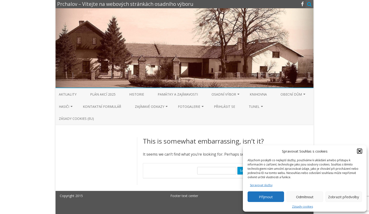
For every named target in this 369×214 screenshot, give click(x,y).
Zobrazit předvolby (343, 196)
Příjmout (266, 196)
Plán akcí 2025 (103, 94)
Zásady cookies (302, 207)
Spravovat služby (261, 185)
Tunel (254, 106)
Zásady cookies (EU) (76, 118)
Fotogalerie (189, 106)
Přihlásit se (224, 106)
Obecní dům (291, 94)
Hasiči (64, 106)
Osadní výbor (224, 94)
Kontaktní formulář (102, 106)
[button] (359, 151)
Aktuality (67, 94)
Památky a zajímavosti (178, 94)
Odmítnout (304, 196)
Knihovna (258, 94)
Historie (136, 94)
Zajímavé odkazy (149, 106)
